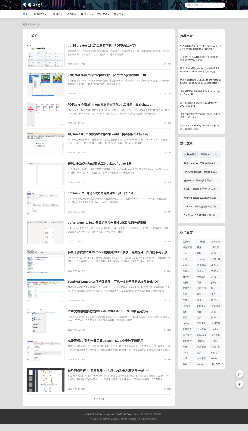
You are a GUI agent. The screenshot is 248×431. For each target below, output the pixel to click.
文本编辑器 (188, 253)
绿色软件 (201, 276)
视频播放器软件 (216, 253)
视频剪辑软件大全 (202, 247)
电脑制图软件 (202, 317)
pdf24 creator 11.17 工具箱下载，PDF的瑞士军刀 (103, 45)
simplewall (202, 364)
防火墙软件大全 (202, 282)
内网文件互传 (216, 317)
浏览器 (71, 14)
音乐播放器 (202, 300)
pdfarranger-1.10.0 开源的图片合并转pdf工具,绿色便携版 (108, 226)
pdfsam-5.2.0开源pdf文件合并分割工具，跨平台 (102, 196)
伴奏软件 (215, 306)
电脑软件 (39, 14)
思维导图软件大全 (216, 265)
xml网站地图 (146, 421)
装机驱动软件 (188, 311)
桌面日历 (201, 288)
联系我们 (158, 421)
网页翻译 (201, 265)
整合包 (117, 14)
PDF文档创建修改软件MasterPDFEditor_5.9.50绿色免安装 (109, 317)
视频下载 (215, 346)
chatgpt (201, 259)
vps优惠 (216, 335)
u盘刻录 (201, 341)
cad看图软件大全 (188, 352)
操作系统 (86, 14)
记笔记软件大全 (188, 265)
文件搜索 (201, 329)
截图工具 (215, 259)
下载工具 (201, 323)
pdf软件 (37, 24)
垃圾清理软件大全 (202, 270)
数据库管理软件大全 (188, 364)
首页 (25, 14)
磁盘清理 (187, 247)
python (215, 329)
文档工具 (215, 323)
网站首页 (27, 24)
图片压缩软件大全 (188, 317)
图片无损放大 (188, 259)
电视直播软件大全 (202, 294)
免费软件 (187, 241)
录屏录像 (201, 346)
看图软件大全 (202, 311)
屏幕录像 (215, 241)
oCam (187, 323)
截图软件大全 (202, 253)
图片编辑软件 (216, 300)
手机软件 (56, 14)
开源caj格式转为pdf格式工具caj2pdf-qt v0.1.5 (100, 166)
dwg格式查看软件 (216, 352)
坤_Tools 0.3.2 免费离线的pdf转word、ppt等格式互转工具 (109, 136)
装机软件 (187, 341)
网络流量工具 (188, 346)
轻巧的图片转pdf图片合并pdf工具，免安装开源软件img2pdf (110, 377)
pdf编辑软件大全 (216, 282)
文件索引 (201, 358)
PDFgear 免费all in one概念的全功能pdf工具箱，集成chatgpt (112, 106)
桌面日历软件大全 (216, 311)
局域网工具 (216, 276)
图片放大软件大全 (202, 352)
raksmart (201, 335)
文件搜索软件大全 (188, 300)
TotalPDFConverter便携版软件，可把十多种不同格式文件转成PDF (115, 286)
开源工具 (187, 288)
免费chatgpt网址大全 (188, 282)
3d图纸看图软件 (188, 358)
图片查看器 (216, 288)
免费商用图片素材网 (216, 270)
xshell (216, 341)
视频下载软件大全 (188, 270)
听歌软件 (187, 276)
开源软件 (187, 329)
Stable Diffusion (202, 306)
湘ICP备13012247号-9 (127, 421)
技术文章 (102, 14)
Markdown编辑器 (216, 358)
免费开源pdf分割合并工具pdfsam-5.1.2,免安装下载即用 (107, 347)
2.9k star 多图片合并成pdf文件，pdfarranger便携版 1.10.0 (110, 75)
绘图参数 (187, 335)
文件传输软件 (216, 294)
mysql (187, 306)
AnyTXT (216, 364)
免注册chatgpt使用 (188, 294)
